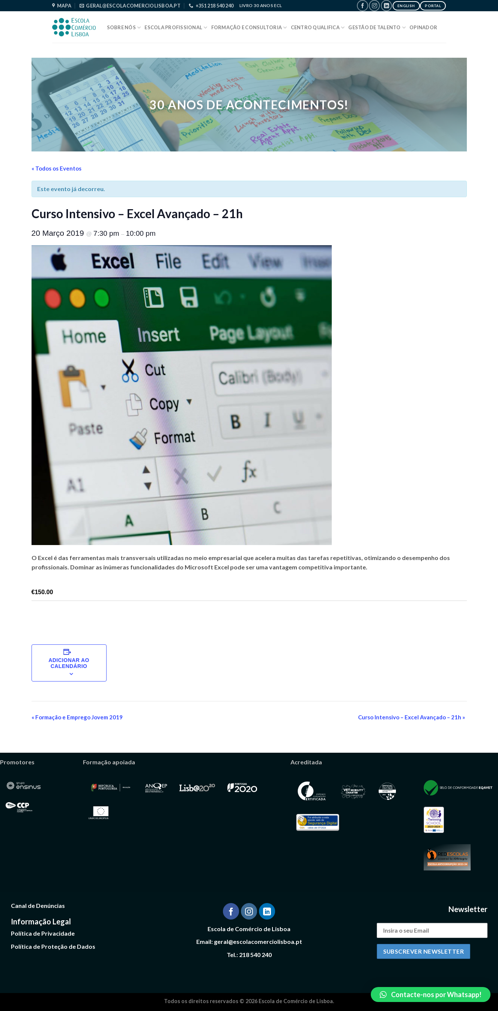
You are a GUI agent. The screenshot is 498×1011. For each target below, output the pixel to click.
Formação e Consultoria (249, 27)
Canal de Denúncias (38, 905)
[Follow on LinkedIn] (386, 5)
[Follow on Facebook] (362, 5)
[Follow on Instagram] (374, 5)
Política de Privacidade (43, 933)
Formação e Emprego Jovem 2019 (77, 717)
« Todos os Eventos (56, 168)
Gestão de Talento (377, 27)
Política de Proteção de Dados (53, 946)
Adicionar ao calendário (68, 663)
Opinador (423, 27)
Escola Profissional (175, 27)
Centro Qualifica (318, 27)
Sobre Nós (124, 27)
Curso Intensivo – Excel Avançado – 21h (411, 717)
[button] (430, 994)
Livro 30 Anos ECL (260, 5)
